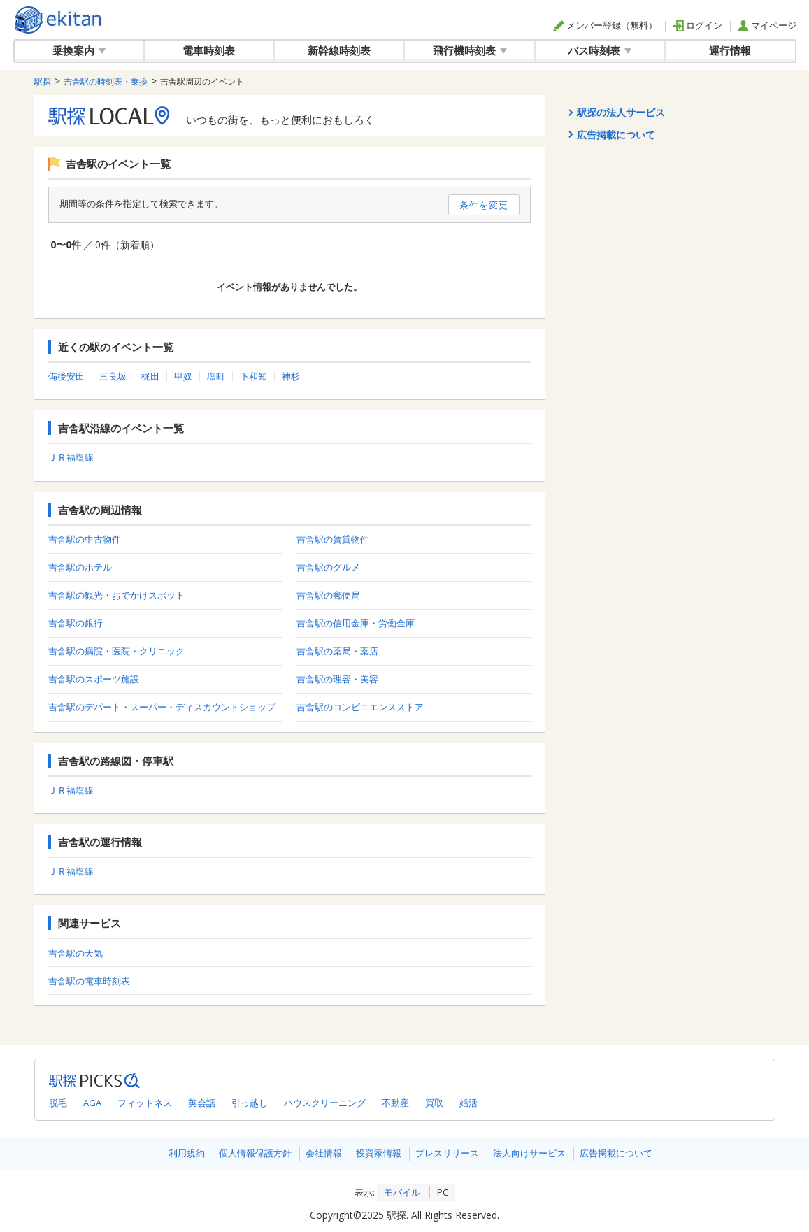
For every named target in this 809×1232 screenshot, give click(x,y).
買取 (434, 1102)
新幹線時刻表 (339, 50)
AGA (92, 1102)
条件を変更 (483, 205)
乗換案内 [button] (79, 50)
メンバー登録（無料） (605, 25)
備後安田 (66, 376)
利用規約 (187, 1153)
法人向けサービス (529, 1153)
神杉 (291, 376)
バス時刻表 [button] (599, 50)
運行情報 (730, 50)
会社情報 (324, 1153)
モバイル (402, 1192)
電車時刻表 (208, 50)
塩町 (216, 376)
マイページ (767, 25)
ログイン (697, 25)
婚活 (468, 1102)
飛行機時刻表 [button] (470, 50)
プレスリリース (447, 1153)
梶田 (150, 376)
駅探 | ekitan (58, 20)
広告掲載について (616, 1153)
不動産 (395, 1102)
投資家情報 (378, 1153)
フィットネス (144, 1102)
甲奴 (183, 376)
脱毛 (58, 1102)
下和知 (253, 376)
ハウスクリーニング (325, 1102)
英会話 (201, 1102)
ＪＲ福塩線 (71, 457)
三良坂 (113, 376)
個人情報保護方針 (255, 1153)
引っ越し (249, 1102)
